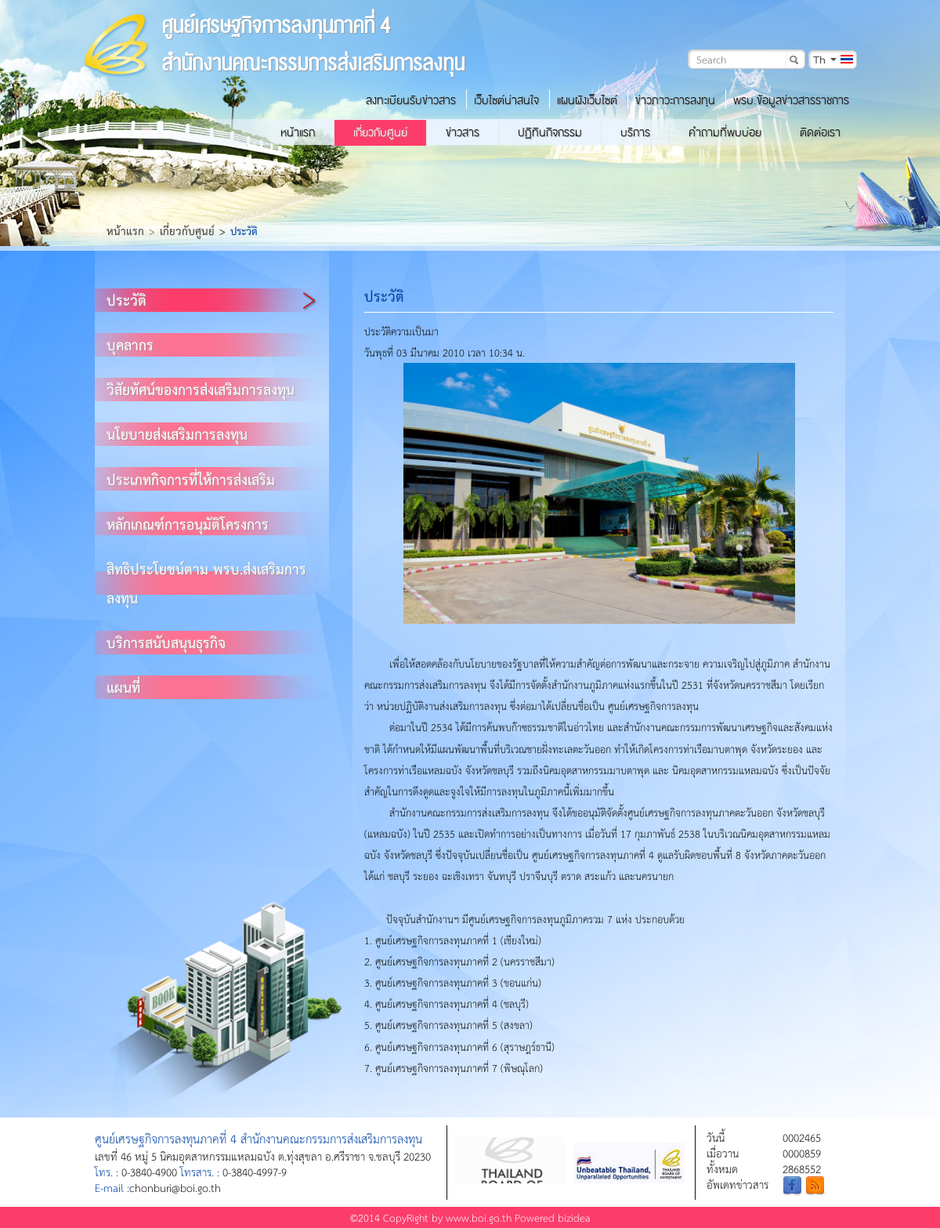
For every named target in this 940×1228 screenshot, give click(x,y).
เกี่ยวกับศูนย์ (380, 132)
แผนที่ (123, 687)
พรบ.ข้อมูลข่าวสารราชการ (791, 100)
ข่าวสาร (462, 132)
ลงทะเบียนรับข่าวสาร (411, 100)
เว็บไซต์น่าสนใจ (506, 100)
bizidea (574, 1217)
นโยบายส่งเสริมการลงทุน (177, 433)
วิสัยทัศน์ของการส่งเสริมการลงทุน (201, 389)
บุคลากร (130, 344)
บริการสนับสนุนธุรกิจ (166, 642)
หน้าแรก (297, 132)
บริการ (635, 132)
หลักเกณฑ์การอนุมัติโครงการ (188, 524)
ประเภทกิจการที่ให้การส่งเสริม (191, 479)
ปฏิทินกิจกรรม (550, 132)
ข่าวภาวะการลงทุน (675, 100)
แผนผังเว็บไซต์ (587, 100)
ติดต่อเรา (820, 132)
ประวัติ (126, 299)
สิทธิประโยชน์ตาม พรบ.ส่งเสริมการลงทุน (206, 583)
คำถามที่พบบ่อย (725, 132)
